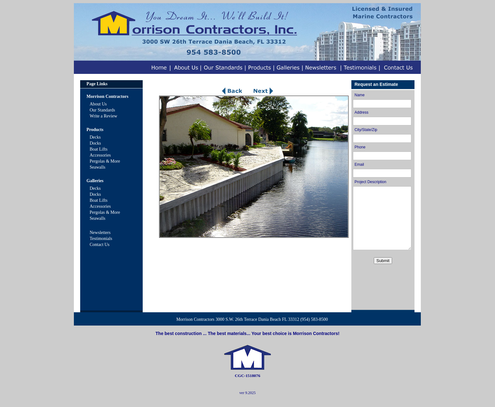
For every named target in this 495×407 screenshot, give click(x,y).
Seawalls (97, 167)
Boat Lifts (98, 149)
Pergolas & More (105, 161)
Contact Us (100, 244)
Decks (95, 137)
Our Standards (102, 110)
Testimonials (101, 238)
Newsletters (100, 232)
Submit (382, 260)
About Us (98, 104)
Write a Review (103, 116)
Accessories (100, 155)
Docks (95, 143)
